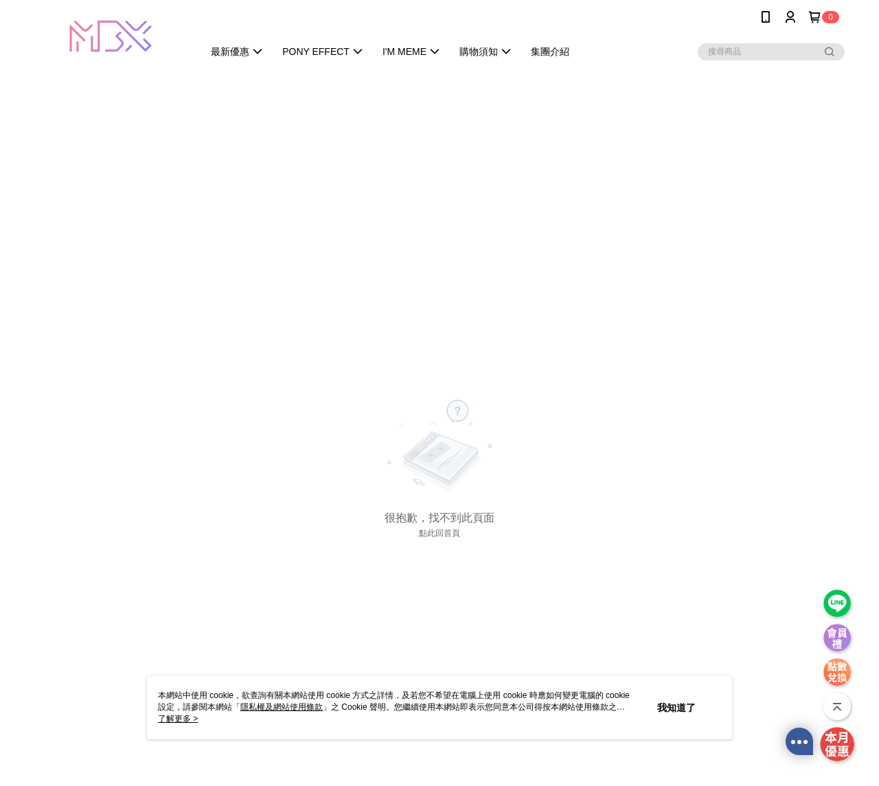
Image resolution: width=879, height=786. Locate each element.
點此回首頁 (439, 533)
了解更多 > (178, 718)
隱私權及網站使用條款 (281, 707)
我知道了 (676, 707)
